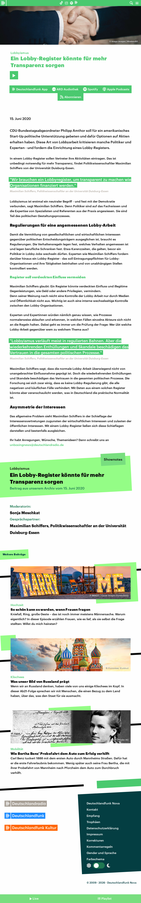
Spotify (90, 89)
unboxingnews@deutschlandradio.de (37, 445)
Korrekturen (95, 840)
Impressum (95, 834)
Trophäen (93, 822)
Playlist (106, 898)
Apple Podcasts (115, 89)
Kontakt (92, 809)
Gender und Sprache (101, 853)
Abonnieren (70, 97)
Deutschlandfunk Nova (103, 803)
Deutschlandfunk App (30, 89)
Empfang (93, 815)
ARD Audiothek (65, 89)
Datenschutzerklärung (103, 828)
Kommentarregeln (100, 846)
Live (36, 898)
